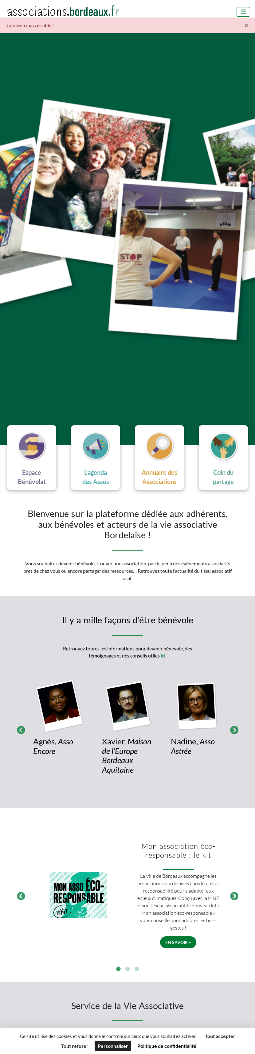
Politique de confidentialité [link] (166, 1046)
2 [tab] (127, 969)
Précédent (19, 729)
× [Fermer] (246, 25)
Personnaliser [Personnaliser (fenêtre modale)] (113, 1046)
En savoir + (178, 942)
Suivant (233, 729)
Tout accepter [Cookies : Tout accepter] (220, 1036)
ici (163, 655)
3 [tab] (137, 969)
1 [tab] (118, 969)
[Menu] (243, 12)
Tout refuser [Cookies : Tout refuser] (74, 1046)
